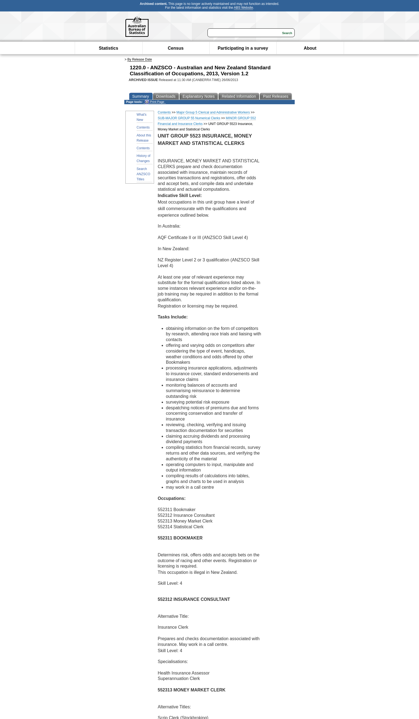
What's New (141, 117)
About (310, 48)
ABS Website (243, 8)
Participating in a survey (243, 48)
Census (176, 48)
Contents (143, 127)
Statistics (108, 48)
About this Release (144, 137)
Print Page (154, 102)
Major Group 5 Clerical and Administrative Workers (213, 112)
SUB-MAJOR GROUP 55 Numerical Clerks (189, 118)
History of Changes (143, 158)
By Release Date (139, 59)
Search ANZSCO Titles (143, 174)
